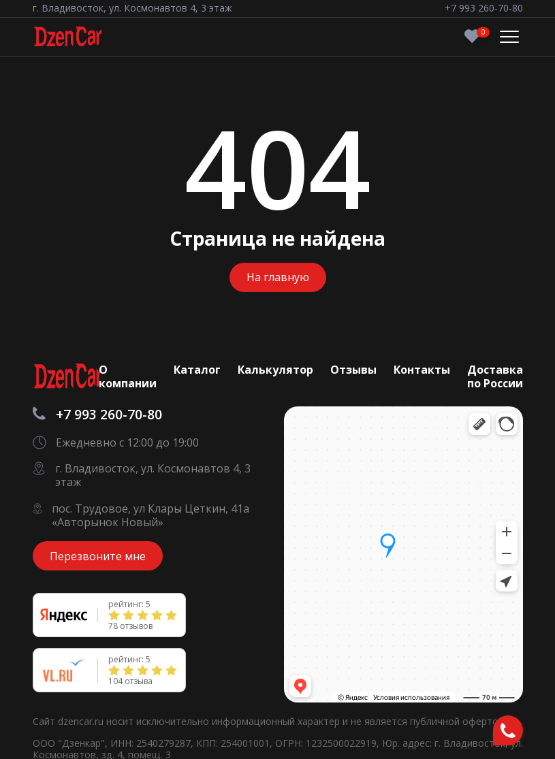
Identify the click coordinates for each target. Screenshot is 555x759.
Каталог (197, 369)
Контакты (422, 369)
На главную (278, 277)
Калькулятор (275, 369)
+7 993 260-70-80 (484, 8)
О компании (128, 376)
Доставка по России (495, 376)
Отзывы (353, 369)
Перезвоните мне (98, 556)
